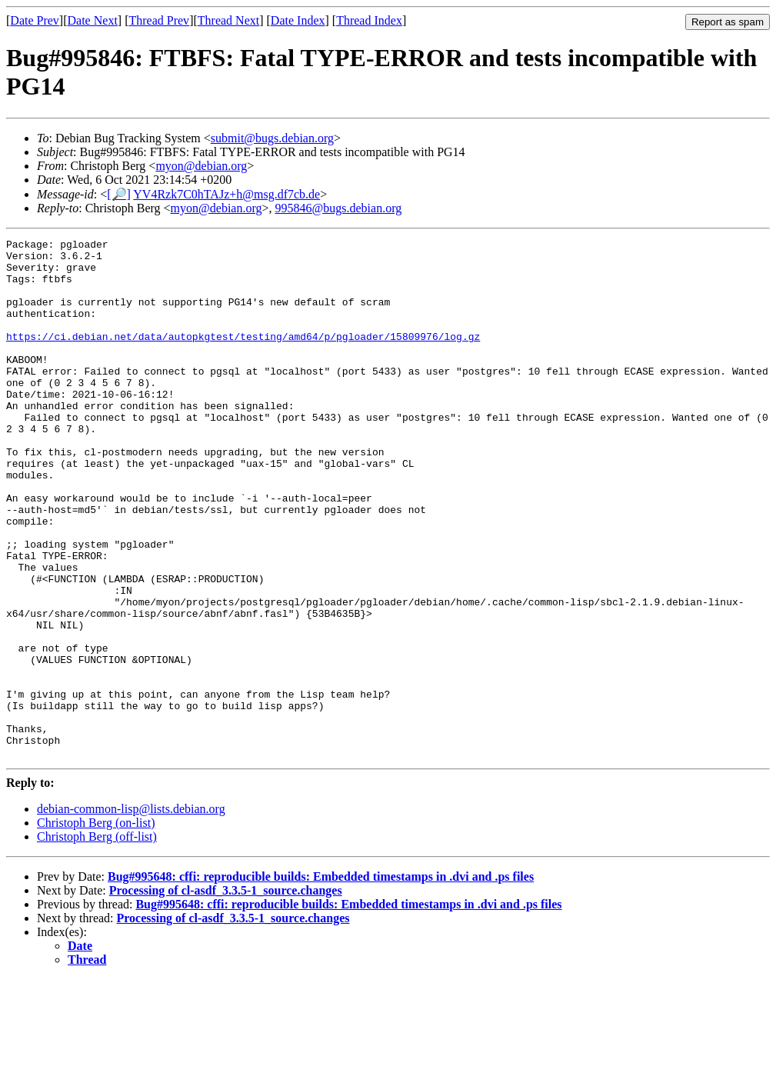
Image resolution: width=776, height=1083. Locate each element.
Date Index (298, 20)
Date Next (93, 20)
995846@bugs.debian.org (338, 208)
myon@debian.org (201, 165)
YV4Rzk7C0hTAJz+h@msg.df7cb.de (226, 194)
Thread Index (369, 20)
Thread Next (228, 20)
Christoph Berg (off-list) (97, 940)
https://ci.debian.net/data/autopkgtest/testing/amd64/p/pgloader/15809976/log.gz (243, 357)
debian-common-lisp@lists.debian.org (131, 912)
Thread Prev (158, 20)
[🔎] (119, 194)
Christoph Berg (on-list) (96, 926)
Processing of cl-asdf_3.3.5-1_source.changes (225, 994)
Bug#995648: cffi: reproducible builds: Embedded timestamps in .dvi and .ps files (321, 980)
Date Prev (34, 20)
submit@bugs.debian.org (272, 138)
